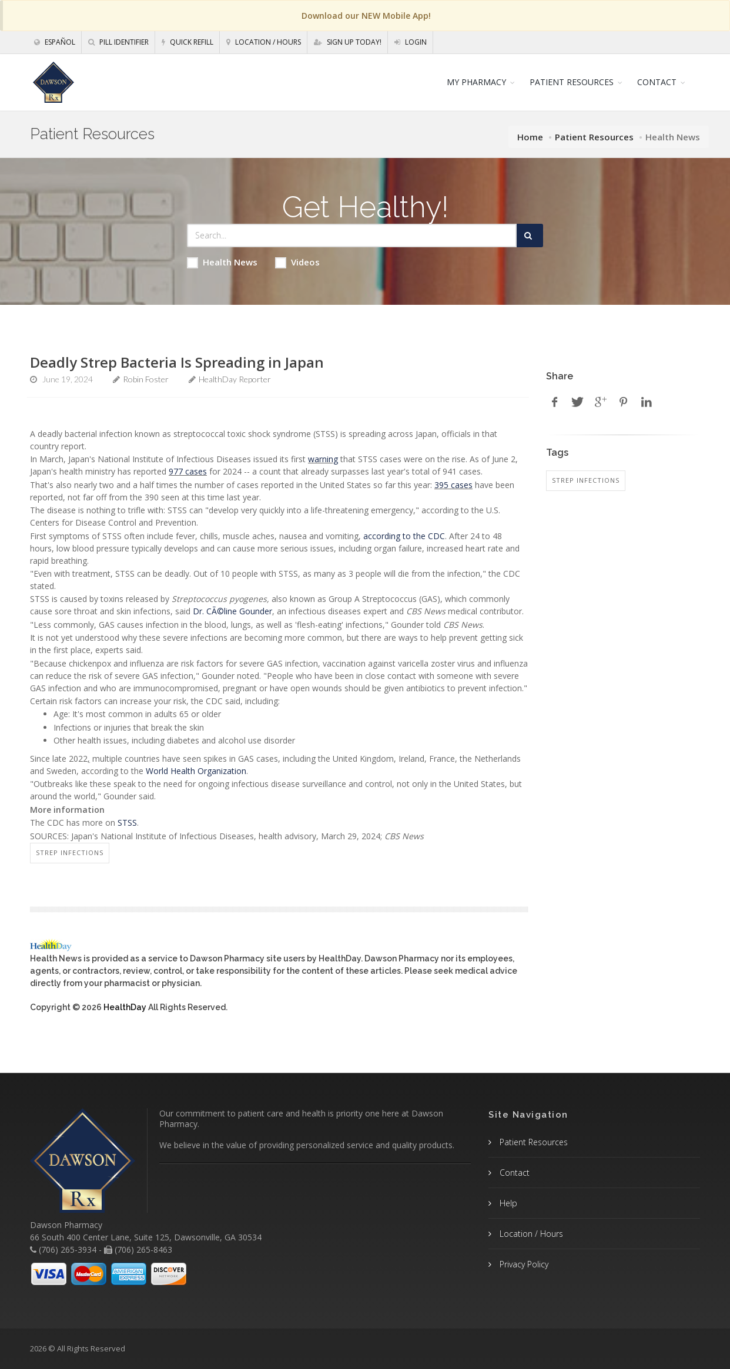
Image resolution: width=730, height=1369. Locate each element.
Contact (513, 1172)
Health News (222, 262)
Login (410, 42)
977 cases (188, 471)
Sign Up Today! (347, 42)
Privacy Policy (522, 1264)
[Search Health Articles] (352, 235)
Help (507, 1203)
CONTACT (657, 82)
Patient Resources (594, 137)
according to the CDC (404, 535)
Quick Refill (187, 42)
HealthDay (124, 1007)
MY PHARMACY (476, 82)
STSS (127, 822)
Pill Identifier (118, 42)
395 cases (453, 484)
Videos (297, 262)
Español (54, 42)
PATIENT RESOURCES (572, 82)
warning (323, 459)
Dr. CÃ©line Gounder (232, 611)
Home (530, 137)
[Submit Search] (530, 235)
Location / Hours (263, 42)
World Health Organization (196, 770)
